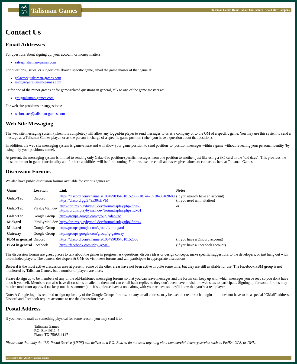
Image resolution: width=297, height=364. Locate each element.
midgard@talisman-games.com (38, 82)
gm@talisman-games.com (34, 98)
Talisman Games (54, 10)
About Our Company (277, 10)
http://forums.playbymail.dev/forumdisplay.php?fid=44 (100, 222)
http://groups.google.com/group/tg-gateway (91, 233)
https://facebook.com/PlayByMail (84, 245)
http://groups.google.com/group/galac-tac (90, 216)
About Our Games (252, 10)
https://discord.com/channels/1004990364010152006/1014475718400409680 (116, 196)
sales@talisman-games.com (35, 62)
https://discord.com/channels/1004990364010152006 (98, 239)
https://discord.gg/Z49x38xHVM (83, 200)
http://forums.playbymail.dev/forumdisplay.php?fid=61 (100, 210)
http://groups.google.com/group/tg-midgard (91, 228)
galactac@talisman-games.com (38, 78)
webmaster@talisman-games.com (40, 114)
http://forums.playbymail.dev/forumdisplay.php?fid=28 (100, 206)
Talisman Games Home (225, 10)
